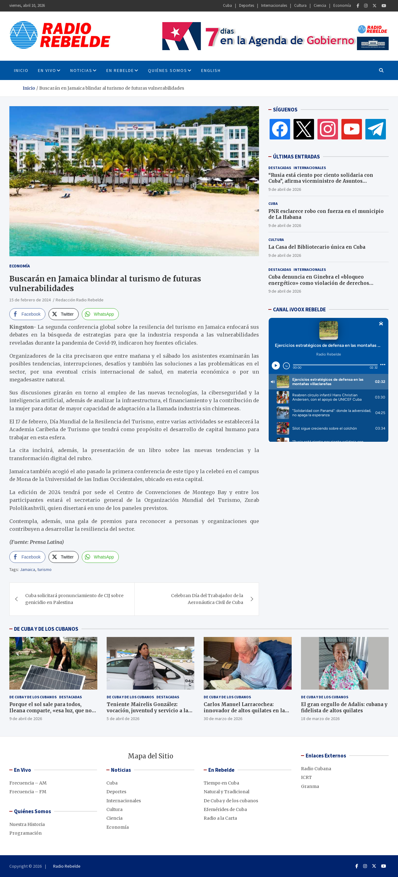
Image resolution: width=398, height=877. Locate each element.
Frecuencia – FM (27, 791)
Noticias (81, 70)
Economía (342, 5)
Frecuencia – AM (28, 783)
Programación (25, 833)
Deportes (246, 5)
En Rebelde (120, 70)
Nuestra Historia (27, 824)
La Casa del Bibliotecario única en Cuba (316, 247)
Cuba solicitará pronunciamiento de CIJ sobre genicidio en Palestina (74, 599)
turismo (44, 569)
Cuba (227, 5)
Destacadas (279, 167)
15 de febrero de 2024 (30, 300)
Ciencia (320, 5)
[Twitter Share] (63, 314)
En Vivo (47, 70)
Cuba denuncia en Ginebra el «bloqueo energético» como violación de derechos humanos (318, 283)
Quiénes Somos (167, 70)
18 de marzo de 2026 (320, 718)
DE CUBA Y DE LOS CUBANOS (46, 628)
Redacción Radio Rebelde (80, 300)
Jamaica (27, 569)
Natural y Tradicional (226, 791)
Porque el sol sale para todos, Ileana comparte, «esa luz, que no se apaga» (50, 710)
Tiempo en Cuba (221, 783)
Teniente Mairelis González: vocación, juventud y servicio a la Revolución (147, 710)
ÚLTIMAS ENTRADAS (296, 156)
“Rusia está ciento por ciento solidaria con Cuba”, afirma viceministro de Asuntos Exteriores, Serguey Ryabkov (320, 181)
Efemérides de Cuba (225, 809)
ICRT (306, 777)
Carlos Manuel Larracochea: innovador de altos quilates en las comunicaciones (245, 710)
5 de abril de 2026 (123, 718)
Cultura (300, 5)
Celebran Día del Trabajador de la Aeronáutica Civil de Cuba (207, 599)
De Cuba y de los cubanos (33, 697)
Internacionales (274, 5)
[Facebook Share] (27, 314)
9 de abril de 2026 (284, 189)
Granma (310, 786)
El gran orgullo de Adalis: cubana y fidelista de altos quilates (344, 707)
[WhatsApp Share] (100, 314)
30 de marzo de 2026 (223, 718)
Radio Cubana (316, 768)
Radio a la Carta (220, 818)
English (211, 70)
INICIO (21, 70)
